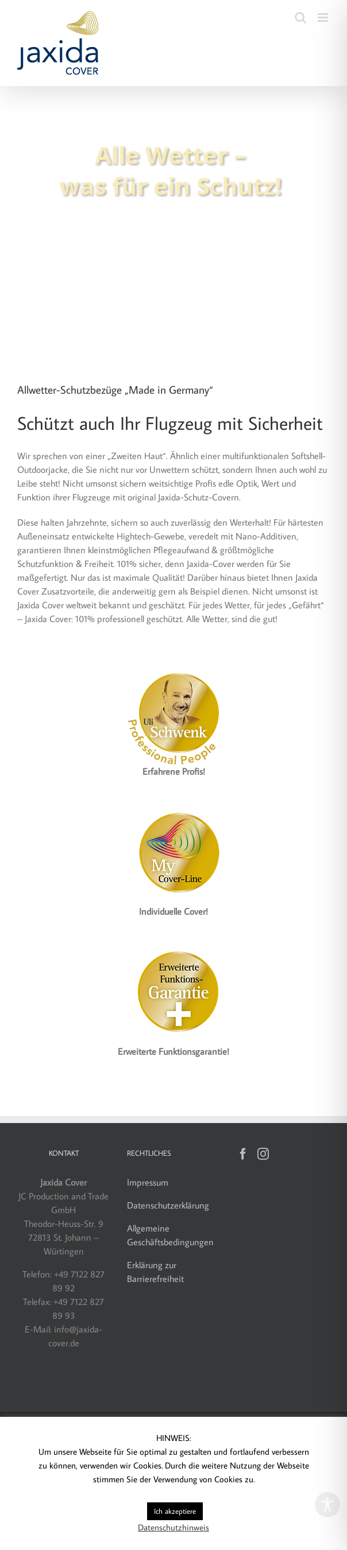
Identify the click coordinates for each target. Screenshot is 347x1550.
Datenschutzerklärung (168, 1205)
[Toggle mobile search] (300, 17)
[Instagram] (263, 1154)
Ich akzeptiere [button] (175, 1511)
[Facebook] (243, 1154)
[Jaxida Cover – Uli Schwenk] (173, 665)
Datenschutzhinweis (173, 1527)
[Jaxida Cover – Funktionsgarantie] (173, 945)
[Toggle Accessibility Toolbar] (327, 1504)
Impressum (147, 1182)
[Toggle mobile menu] (324, 17)
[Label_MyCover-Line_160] (173, 805)
